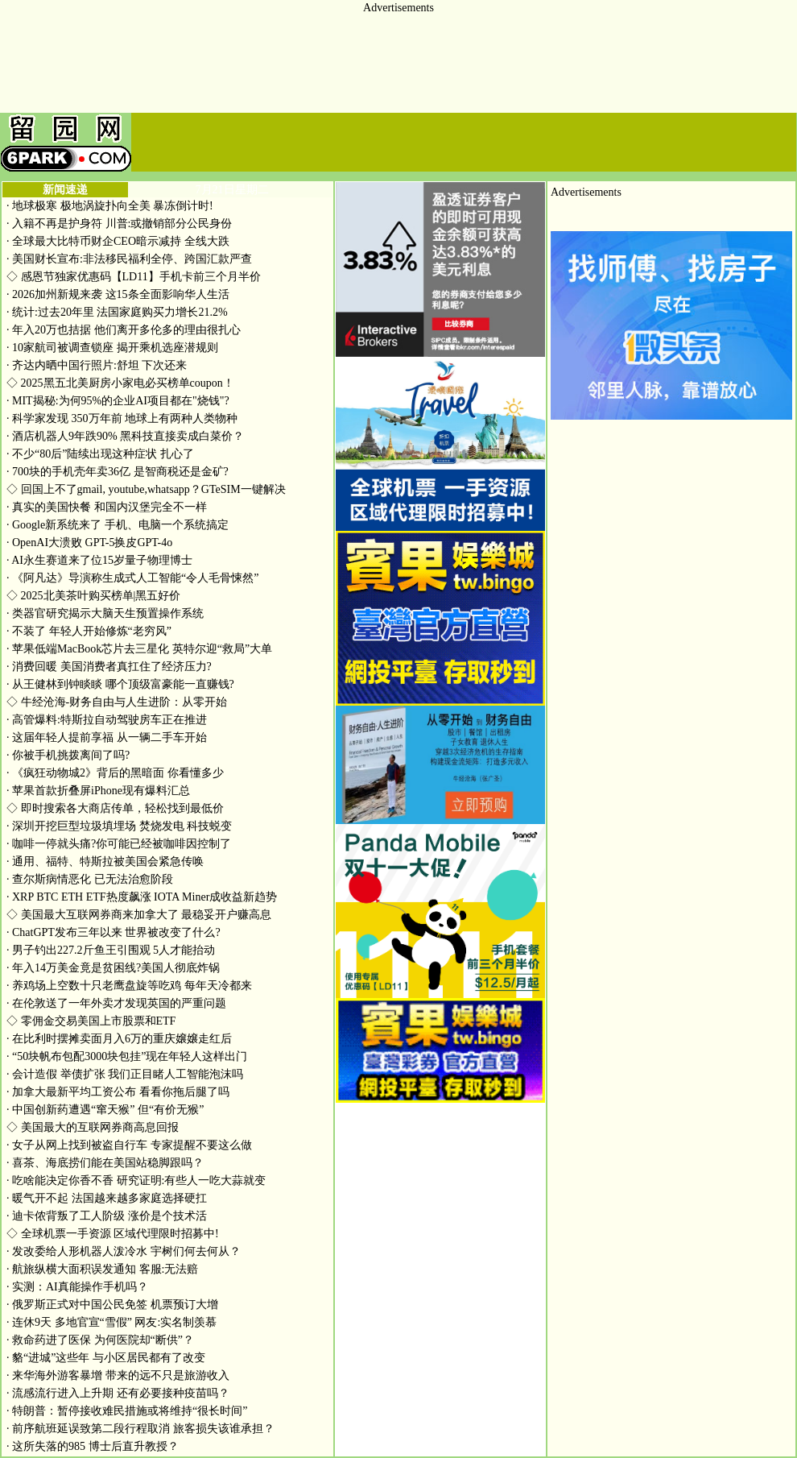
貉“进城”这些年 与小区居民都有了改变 (105, 1358)
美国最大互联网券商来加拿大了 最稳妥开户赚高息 (138, 915)
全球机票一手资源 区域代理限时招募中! (112, 1234)
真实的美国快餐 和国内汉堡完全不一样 (106, 507)
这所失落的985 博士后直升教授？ (92, 1446)
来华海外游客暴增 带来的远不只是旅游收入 (117, 1375)
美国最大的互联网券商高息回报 (92, 1127)
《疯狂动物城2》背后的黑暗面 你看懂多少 (115, 773)
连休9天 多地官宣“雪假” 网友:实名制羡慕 (111, 1322)
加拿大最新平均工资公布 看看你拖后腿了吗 (117, 1092)
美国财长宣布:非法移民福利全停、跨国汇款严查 (129, 259)
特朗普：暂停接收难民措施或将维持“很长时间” (126, 1411)
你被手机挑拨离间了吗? (68, 755)
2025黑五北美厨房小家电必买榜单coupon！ (120, 383)
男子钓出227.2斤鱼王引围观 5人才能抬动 (110, 950)
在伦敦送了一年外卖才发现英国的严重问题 (116, 1003)
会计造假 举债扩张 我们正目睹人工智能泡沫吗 (124, 1074)
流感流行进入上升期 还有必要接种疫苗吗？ (117, 1393)
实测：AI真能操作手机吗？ (77, 1287)
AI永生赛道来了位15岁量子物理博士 (99, 560)
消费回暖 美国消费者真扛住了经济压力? (109, 667)
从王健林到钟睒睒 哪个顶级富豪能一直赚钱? (120, 684)
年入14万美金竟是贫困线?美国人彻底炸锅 (113, 968)
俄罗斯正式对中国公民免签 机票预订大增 (112, 1305)
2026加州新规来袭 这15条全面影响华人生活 (117, 294)
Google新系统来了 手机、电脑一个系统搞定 (117, 525)
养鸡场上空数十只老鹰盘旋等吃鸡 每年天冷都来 (129, 986)
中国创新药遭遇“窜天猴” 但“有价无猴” (105, 1110)
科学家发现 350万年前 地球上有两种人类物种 (121, 418)
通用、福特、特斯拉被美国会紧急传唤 (105, 861)
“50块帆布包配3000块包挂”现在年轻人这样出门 (126, 1056)
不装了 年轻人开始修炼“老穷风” (88, 631)
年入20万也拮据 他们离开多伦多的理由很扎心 (123, 330)
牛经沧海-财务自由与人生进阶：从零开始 (116, 702)
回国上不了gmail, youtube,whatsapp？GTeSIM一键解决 (146, 489)
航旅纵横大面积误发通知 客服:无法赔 (102, 1269)
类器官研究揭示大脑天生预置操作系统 (105, 613)
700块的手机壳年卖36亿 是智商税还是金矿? (117, 472)
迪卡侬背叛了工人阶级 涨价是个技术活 (106, 1216)
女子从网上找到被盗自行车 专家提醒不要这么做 (129, 1145)
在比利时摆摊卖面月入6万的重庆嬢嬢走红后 (119, 1039)
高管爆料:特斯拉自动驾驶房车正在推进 (106, 720)
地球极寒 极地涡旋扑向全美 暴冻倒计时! (109, 206)
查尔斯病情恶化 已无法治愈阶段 (89, 879)
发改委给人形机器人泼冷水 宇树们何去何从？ (123, 1251)
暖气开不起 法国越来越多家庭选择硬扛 (106, 1198)
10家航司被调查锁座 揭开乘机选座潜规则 (112, 348)
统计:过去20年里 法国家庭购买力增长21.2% (117, 312)
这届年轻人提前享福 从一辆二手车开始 (106, 737)
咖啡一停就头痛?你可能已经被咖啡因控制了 (118, 844)
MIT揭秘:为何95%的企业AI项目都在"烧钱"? (117, 401)
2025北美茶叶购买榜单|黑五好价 (93, 596)
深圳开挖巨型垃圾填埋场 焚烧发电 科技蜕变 (119, 826)
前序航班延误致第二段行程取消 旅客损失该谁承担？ (140, 1429)
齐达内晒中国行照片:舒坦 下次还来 (96, 365)
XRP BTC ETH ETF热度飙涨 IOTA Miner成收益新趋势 (141, 897)
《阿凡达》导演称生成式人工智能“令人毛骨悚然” (132, 578)
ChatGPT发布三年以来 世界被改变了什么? (113, 932)
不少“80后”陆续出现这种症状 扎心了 (100, 454)
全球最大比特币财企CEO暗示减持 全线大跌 (117, 241)
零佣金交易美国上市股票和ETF (91, 1021)
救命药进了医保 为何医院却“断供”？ (100, 1340)
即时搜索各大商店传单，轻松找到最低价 (115, 808)
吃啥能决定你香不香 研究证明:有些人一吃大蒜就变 (136, 1180)
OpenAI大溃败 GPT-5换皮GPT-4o (89, 542)
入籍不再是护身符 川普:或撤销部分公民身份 (119, 223)
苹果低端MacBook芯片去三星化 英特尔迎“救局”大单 (139, 649)
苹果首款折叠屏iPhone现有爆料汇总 (98, 791)
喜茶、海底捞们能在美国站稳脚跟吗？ (105, 1163)
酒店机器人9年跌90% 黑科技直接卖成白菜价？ (125, 436)
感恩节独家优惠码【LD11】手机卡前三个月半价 (133, 277)
